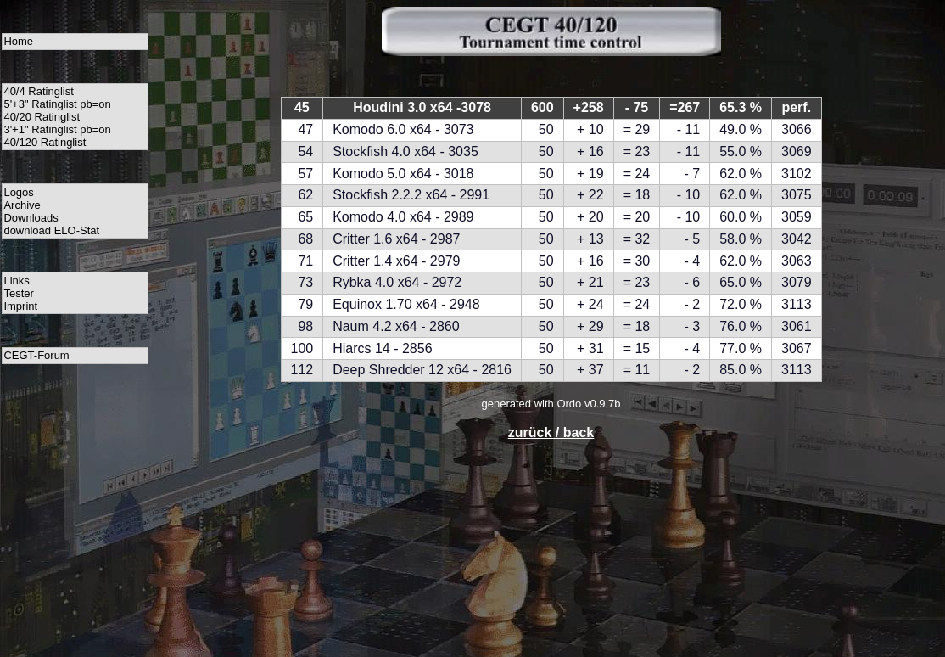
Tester (18, 293)
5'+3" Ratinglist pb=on (56, 104)
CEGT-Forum (36, 355)
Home (18, 41)
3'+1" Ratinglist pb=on (56, 129)
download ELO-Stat (51, 230)
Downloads (30, 217)
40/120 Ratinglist (44, 142)
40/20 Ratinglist (41, 116)
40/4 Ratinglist (38, 91)
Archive (21, 205)
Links (16, 280)
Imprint (20, 306)
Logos (18, 192)
